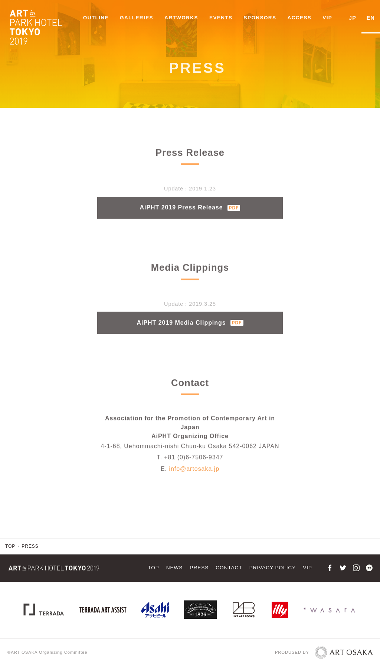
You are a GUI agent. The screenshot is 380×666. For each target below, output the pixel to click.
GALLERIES (137, 17)
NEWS (174, 567)
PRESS (199, 567)
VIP (328, 17)
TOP (153, 567)
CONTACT (229, 567)
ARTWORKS (182, 17)
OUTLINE (96, 17)
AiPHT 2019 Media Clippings (190, 328)
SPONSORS (261, 17)
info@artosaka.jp (194, 474)
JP (353, 17)
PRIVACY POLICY (272, 567)
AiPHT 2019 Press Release (190, 213)
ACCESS (300, 17)
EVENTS (221, 17)
